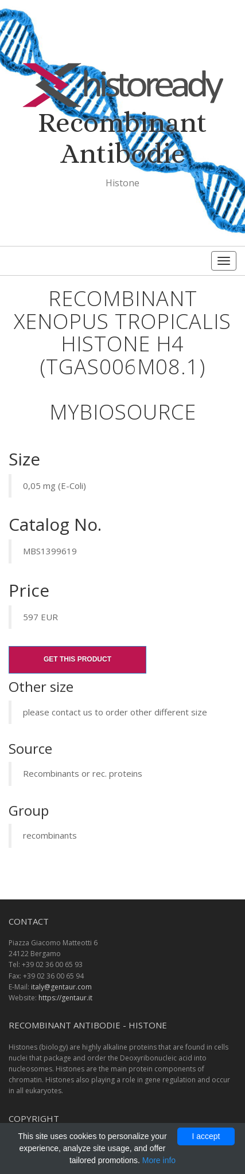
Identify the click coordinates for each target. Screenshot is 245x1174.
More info (159, 1160)
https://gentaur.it (65, 998)
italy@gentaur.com (61, 987)
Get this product (77, 659)
